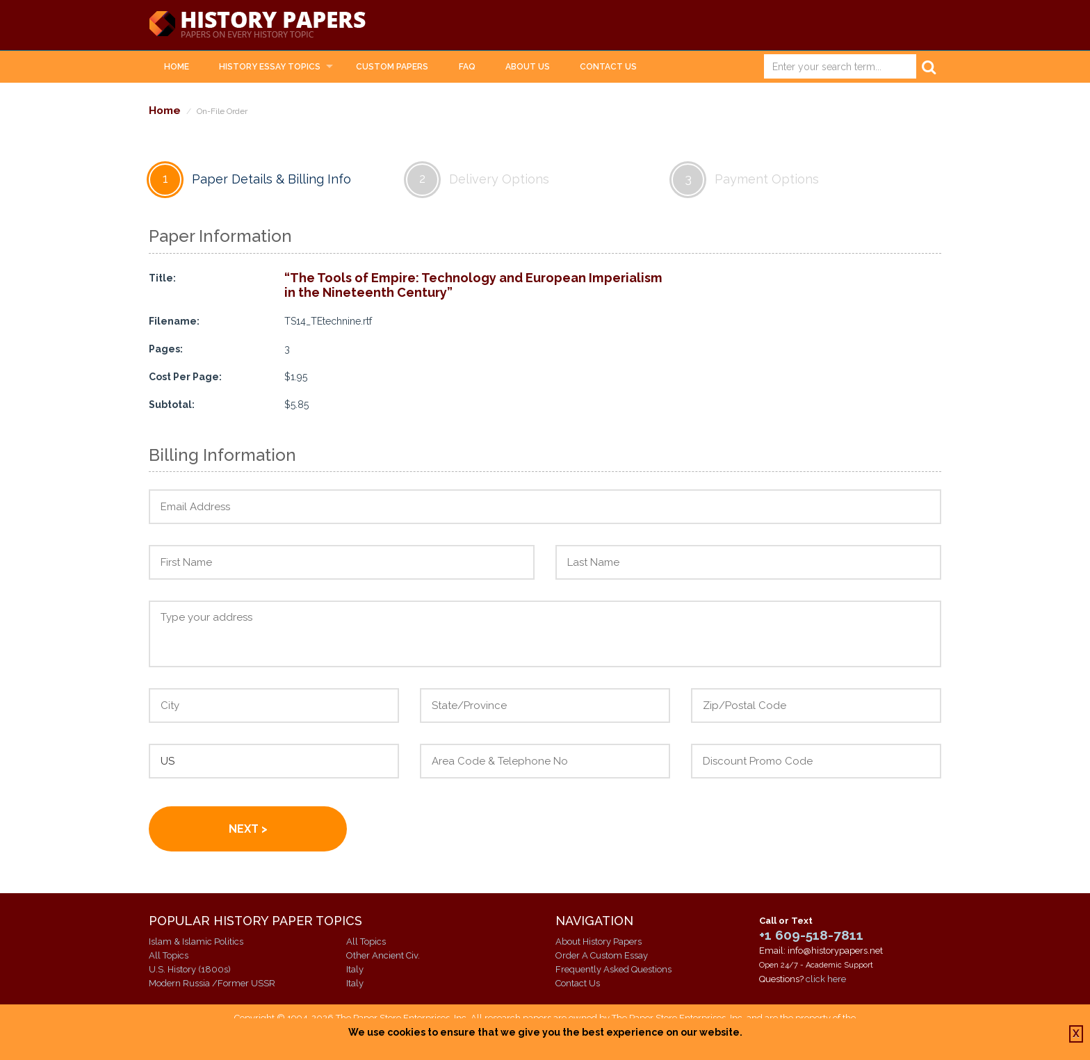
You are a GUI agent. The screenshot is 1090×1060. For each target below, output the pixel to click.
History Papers (257, 25)
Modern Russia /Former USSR (212, 983)
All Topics (168, 955)
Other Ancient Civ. (383, 955)
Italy (355, 969)
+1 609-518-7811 (811, 935)
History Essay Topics (269, 67)
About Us (527, 67)
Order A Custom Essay (601, 955)
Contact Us (608, 67)
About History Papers (598, 941)
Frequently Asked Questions (613, 969)
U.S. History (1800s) (190, 969)
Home (176, 67)
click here (826, 979)
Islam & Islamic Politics (196, 941)
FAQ (467, 67)
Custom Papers (392, 67)
